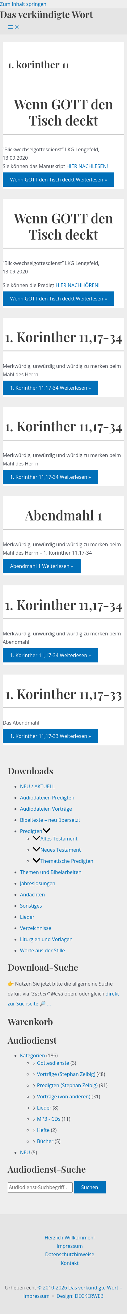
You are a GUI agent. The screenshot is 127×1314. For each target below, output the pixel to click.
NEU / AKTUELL (37, 786)
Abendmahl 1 (63, 515)
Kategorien (32, 1055)
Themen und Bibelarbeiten (51, 872)
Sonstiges (31, 905)
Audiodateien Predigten (47, 797)
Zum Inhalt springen (23, 4)
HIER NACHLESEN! (87, 166)
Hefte (43, 1130)
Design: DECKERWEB (80, 1296)
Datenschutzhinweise (69, 1254)
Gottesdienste (53, 1063)
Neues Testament (56, 849)
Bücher (45, 1141)
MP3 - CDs (49, 1118)
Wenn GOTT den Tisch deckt (63, 112)
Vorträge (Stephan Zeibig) (66, 1074)
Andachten (32, 894)
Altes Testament (55, 838)
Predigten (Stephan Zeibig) (67, 1085)
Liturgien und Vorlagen (46, 939)
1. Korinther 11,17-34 (63, 337)
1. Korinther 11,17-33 (63, 694)
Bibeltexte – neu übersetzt (50, 820)
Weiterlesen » (58, 179)
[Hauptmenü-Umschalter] (13, 27)
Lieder (27, 916)
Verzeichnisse (35, 928)
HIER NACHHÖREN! (78, 285)
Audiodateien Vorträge (46, 808)
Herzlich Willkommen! (69, 1237)
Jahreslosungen (38, 883)
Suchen (89, 1187)
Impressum (70, 1246)
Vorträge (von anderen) (64, 1096)
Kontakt (70, 1263)
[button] (46, 831)
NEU (25, 1152)
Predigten (35, 831)
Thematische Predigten (62, 861)
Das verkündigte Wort (46, 14)
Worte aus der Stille (42, 950)
